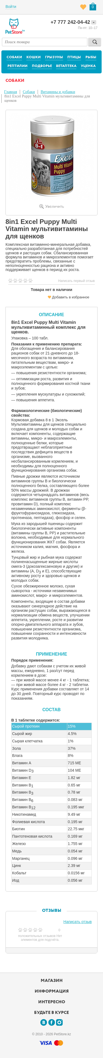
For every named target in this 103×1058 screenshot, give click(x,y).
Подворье (42, 66)
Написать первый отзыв (76, 281)
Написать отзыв (77, 921)
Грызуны (54, 57)
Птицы (74, 57)
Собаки (14, 57)
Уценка (88, 66)
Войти (10, 6)
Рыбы (90, 57)
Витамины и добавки (58, 92)
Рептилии (17, 66)
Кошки (33, 57)
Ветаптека (66, 66)
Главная (10, 92)
